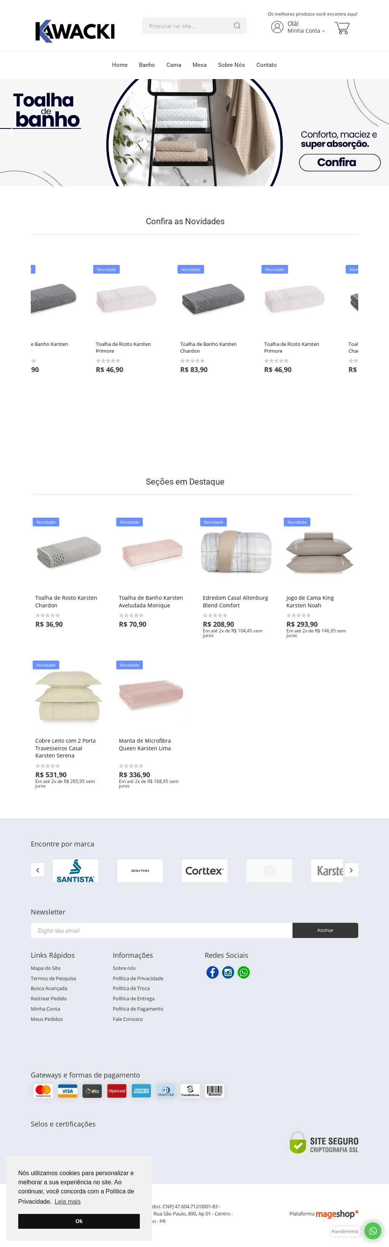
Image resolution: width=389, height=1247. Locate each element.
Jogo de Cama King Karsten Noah (310, 601)
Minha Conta (45, 1008)
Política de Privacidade (138, 978)
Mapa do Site (45, 968)
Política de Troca (131, 988)
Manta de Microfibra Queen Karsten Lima (145, 744)
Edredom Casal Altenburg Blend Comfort (235, 601)
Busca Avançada (49, 988)
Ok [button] (78, 1221)
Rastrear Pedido (49, 998)
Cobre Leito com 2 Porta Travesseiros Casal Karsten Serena (65, 748)
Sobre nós (124, 968)
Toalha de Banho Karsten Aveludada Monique (151, 601)
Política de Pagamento (138, 1008)
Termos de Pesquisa (53, 978)
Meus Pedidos (47, 1019)
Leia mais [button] (68, 1201)
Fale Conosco (128, 1019)
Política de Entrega (134, 998)
